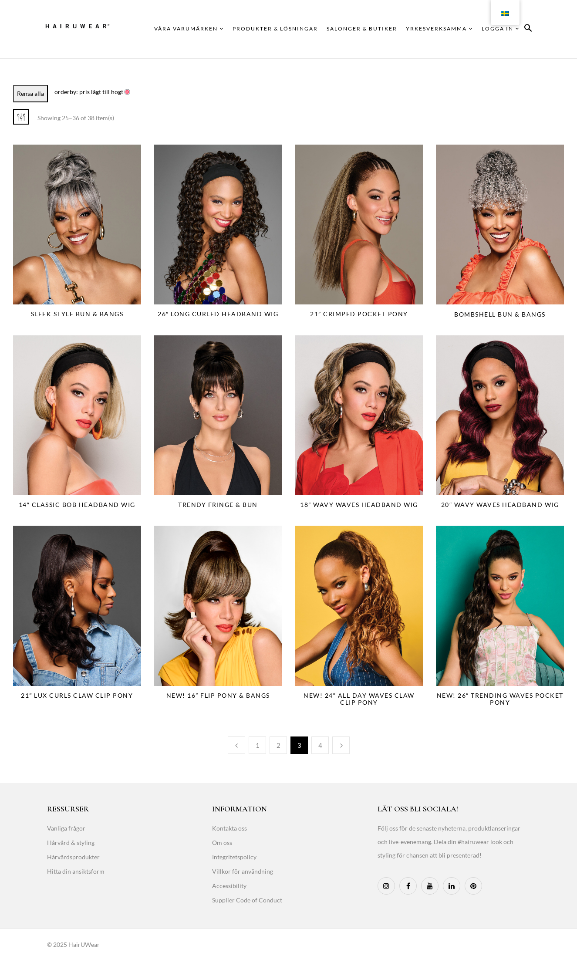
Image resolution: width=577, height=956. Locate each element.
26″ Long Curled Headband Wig (218, 314)
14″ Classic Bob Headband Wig (77, 504)
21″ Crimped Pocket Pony (359, 314)
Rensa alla (30, 93)
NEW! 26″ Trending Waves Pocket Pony (500, 699)
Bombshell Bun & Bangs (500, 314)
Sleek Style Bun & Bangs (77, 314)
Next (341, 745)
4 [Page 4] (320, 745)
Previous (236, 745)
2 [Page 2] (278, 745)
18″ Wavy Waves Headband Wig (359, 504)
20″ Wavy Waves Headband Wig (500, 504)
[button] (528, 29)
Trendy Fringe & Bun (218, 504)
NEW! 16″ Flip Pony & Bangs (218, 695)
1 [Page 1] (258, 745)
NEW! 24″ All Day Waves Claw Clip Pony (359, 699)
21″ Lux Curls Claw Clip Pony (77, 695)
